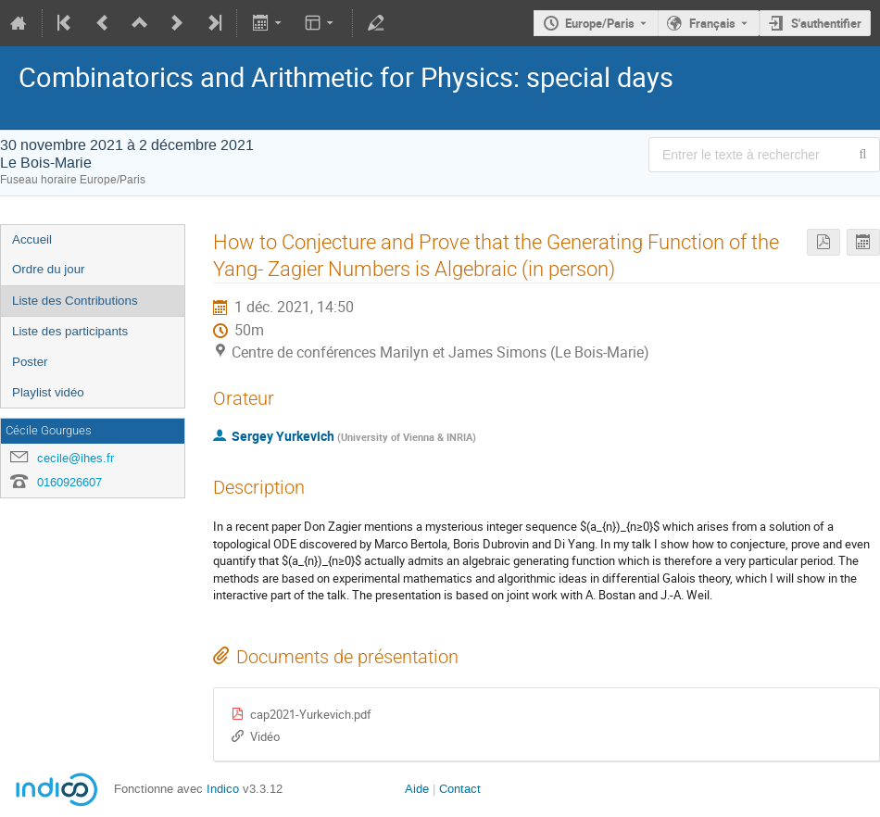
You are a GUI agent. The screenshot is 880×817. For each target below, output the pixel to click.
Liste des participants (70, 331)
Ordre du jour (48, 269)
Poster (30, 362)
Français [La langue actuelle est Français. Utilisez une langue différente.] (712, 23)
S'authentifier (826, 23)
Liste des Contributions (75, 301)
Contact (460, 789)
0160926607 (69, 482)
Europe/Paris (600, 23)
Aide (417, 789)
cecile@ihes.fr (75, 458)
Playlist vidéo (48, 392)
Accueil (32, 239)
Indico (223, 789)
